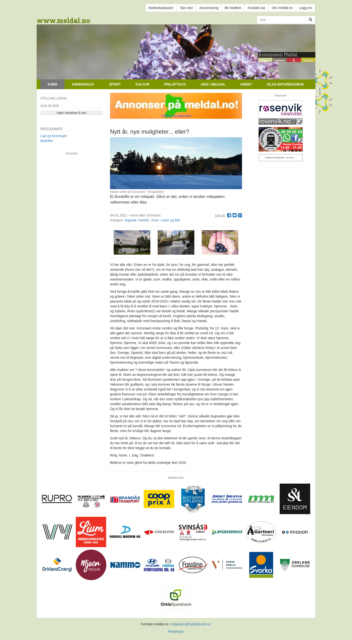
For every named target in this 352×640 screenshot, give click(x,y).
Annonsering (209, 8)
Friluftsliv (175, 84)
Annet (246, 84)
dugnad (130, 220)
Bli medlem (233, 8)
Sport (115, 84)
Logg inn (305, 8)
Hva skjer (49, 106)
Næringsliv (83, 84)
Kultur (142, 84)
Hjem (52, 84)
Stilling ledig (53, 98)
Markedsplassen (161, 8)
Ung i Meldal (213, 84)
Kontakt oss (256, 8)
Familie (143, 220)
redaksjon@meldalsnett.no (190, 624)
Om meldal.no (282, 8)
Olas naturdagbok (285, 84)
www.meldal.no (63, 20)
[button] (120, 242)
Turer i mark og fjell (165, 220)
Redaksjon (176, 631)
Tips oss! (186, 8)
